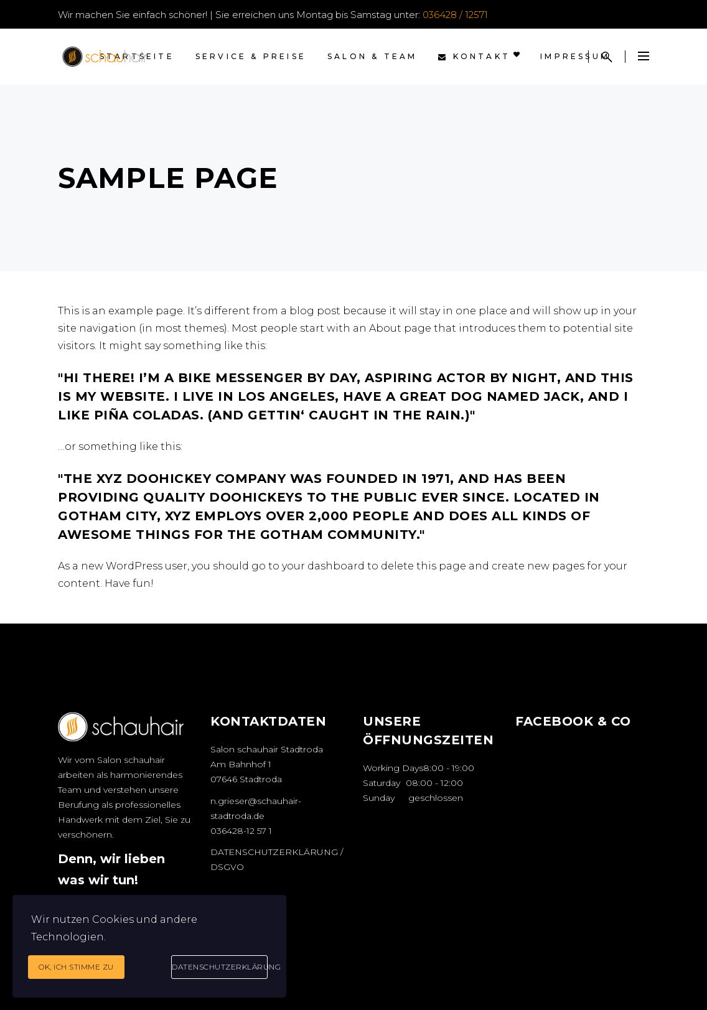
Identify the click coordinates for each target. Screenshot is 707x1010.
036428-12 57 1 (241, 830)
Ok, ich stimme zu (76, 966)
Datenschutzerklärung (220, 966)
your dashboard (323, 566)
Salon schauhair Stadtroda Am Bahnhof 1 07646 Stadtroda (266, 764)
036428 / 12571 (455, 15)
